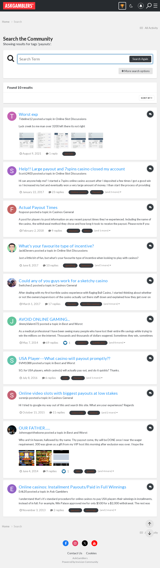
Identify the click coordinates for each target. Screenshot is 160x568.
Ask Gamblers (59, 491)
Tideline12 (26, 119)
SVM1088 (25, 363)
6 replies (49, 377)
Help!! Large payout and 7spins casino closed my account (72, 168)
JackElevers (26, 250)
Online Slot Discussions (71, 119)
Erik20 (23, 491)
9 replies (55, 230)
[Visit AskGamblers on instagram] (75, 543)
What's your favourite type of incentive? (56, 245)
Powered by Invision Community (80, 561)
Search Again (140, 59)
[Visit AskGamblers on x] (85, 543)
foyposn (24, 212)
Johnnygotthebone (31, 432)
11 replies (57, 412)
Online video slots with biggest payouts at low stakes (68, 393)
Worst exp (28, 114)
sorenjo (24, 397)
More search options (136, 71)
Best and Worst (72, 324)
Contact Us (74, 553)
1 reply (52, 153)
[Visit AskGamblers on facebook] (66, 543)
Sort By (146, 98)
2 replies (57, 510)
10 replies (50, 265)
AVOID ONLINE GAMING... (44, 319)
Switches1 (25, 285)
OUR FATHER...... (34, 427)
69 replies (50, 342)
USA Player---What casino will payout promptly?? (64, 358)
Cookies (91, 553)
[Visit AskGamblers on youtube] (94, 543)
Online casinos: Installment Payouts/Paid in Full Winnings (72, 486)
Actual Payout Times (38, 207)
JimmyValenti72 (29, 324)
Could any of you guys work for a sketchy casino (63, 280)
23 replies (56, 192)
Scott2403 (26, 173)
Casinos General (63, 212)
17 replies (52, 304)
